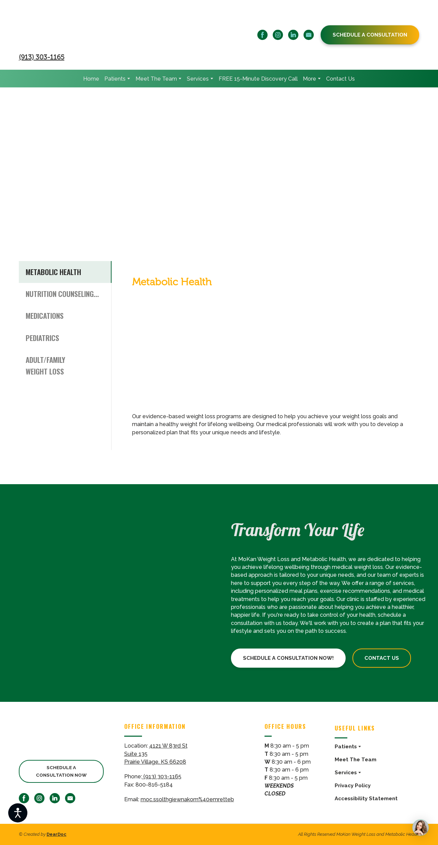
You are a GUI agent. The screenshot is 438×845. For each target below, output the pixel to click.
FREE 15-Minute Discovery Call (258, 79)
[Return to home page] (85, 28)
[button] (262, 35)
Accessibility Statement (366, 798)
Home (91, 79)
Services (198, 79)
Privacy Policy (353, 785)
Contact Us (340, 79)
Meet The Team (156, 79)
